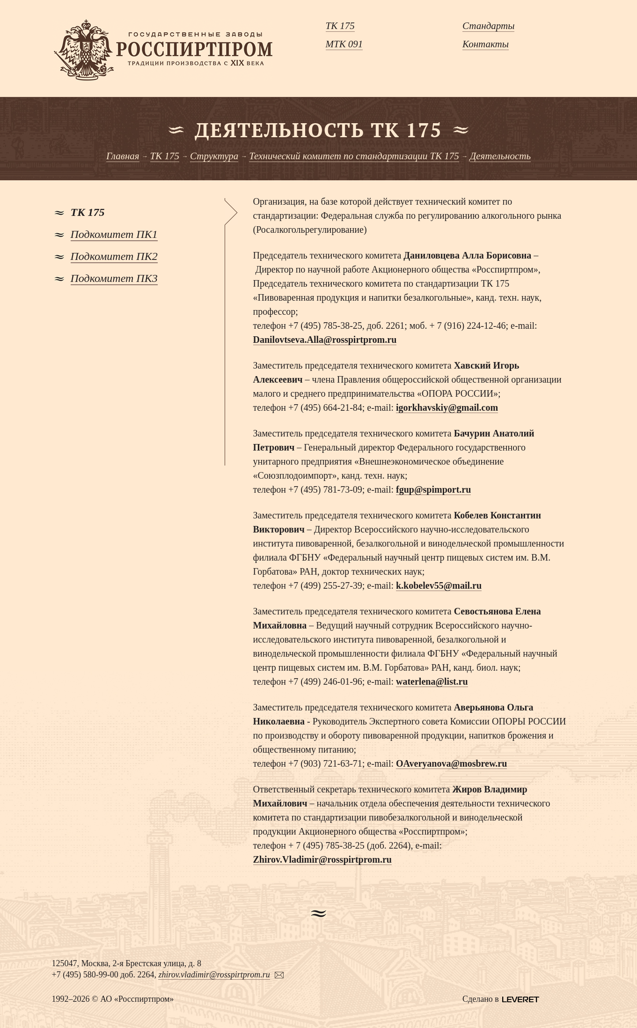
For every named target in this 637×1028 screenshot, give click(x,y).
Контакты (485, 44)
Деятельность (500, 156)
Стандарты (488, 25)
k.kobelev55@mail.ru (439, 585)
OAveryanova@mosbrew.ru (451, 763)
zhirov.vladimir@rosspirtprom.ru (214, 974)
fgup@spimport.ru (433, 489)
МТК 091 (344, 44)
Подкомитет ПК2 (114, 256)
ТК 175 (340, 25)
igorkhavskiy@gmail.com (447, 407)
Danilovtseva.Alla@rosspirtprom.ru (325, 339)
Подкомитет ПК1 (114, 234)
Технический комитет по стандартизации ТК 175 (354, 156)
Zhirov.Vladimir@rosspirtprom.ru (322, 859)
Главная (122, 156)
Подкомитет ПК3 (114, 278)
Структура (214, 156)
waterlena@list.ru (432, 681)
